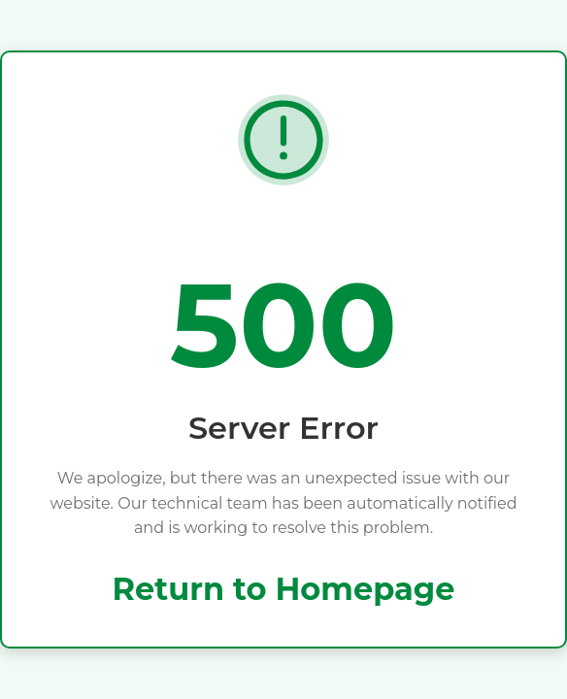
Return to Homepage (284, 589)
